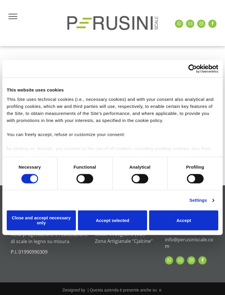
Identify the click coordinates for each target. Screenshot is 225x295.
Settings (198, 200)
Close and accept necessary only (41, 221)
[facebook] (212, 24)
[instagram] (201, 24)
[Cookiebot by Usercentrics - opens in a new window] (192, 68)
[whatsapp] (179, 24)
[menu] (13, 16)
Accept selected (112, 220)
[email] (190, 24)
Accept (183, 220)
